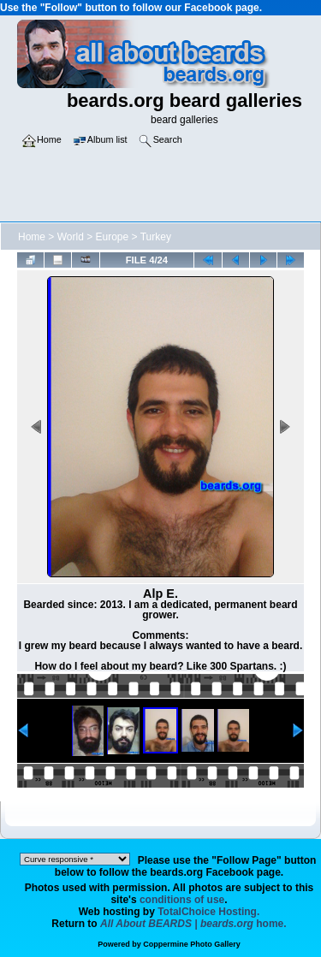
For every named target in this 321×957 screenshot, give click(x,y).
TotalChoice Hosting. (208, 912)
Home (31, 237)
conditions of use (182, 900)
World (70, 237)
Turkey (155, 237)
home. (193, 924)
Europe (112, 237)
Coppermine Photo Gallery (192, 944)
